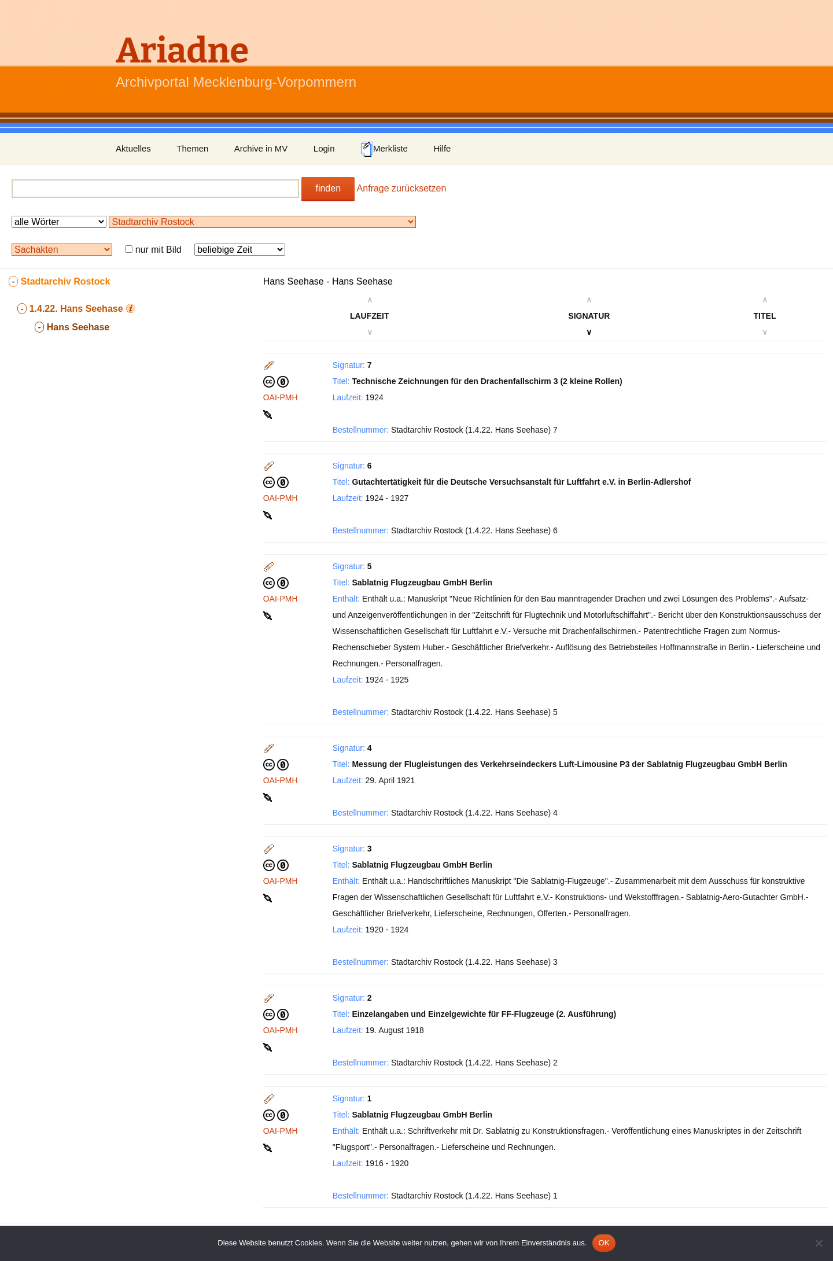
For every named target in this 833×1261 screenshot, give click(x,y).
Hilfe (442, 148)
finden (328, 188)
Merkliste (384, 149)
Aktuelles (133, 148)
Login (324, 148)
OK (603, 1242)
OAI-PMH (280, 397)
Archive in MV (261, 148)
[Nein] (818, 1243)
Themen (192, 148)
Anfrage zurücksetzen (402, 188)
